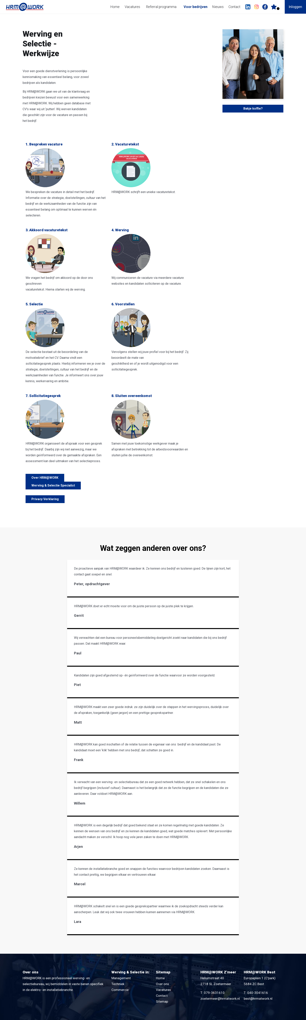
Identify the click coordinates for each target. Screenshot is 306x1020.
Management (121, 978)
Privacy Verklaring (45, 499)
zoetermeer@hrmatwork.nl (220, 999)
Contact (234, 7)
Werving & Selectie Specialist (53, 485)
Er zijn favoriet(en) (278, 8)
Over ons (162, 984)
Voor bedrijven (195, 7)
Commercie (120, 990)
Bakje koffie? (253, 108)
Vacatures (132, 7)
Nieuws (218, 7)
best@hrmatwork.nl (258, 999)
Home (115, 7)
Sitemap (162, 1001)
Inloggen (295, 7)
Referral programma (161, 7)
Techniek (117, 984)
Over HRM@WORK (44, 477)
